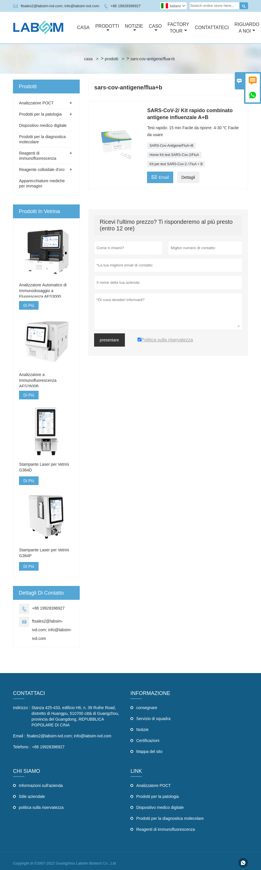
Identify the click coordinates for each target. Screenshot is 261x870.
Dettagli (188, 177)
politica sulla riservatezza (41, 807)
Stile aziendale (32, 796)
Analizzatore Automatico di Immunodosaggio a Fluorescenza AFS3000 (42, 291)
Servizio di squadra (153, 718)
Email (160, 177)
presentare (109, 340)
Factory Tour (178, 27)
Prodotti (107, 28)
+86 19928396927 (126, 6)
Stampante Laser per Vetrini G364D (44, 467)
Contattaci (29, 693)
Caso (155, 28)
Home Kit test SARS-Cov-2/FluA (174, 155)
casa (88, 59)
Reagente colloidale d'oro (41, 169)
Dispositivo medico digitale (42, 125)
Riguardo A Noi (247, 27)
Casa (83, 27)
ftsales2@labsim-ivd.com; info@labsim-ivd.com (60, 6)
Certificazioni (147, 740)
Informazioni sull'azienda (41, 785)
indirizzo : (21, 707)
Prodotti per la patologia (40, 114)
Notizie (134, 28)
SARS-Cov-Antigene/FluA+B (171, 146)
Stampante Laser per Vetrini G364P (44, 553)
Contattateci (212, 27)
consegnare (146, 707)
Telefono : (22, 747)
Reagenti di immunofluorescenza (165, 829)
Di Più (28, 305)
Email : (19, 736)
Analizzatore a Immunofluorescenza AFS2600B (37, 380)
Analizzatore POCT (36, 103)
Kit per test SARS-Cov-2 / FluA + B (176, 164)
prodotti (111, 59)
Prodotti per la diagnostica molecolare (169, 818)
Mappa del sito (149, 751)
